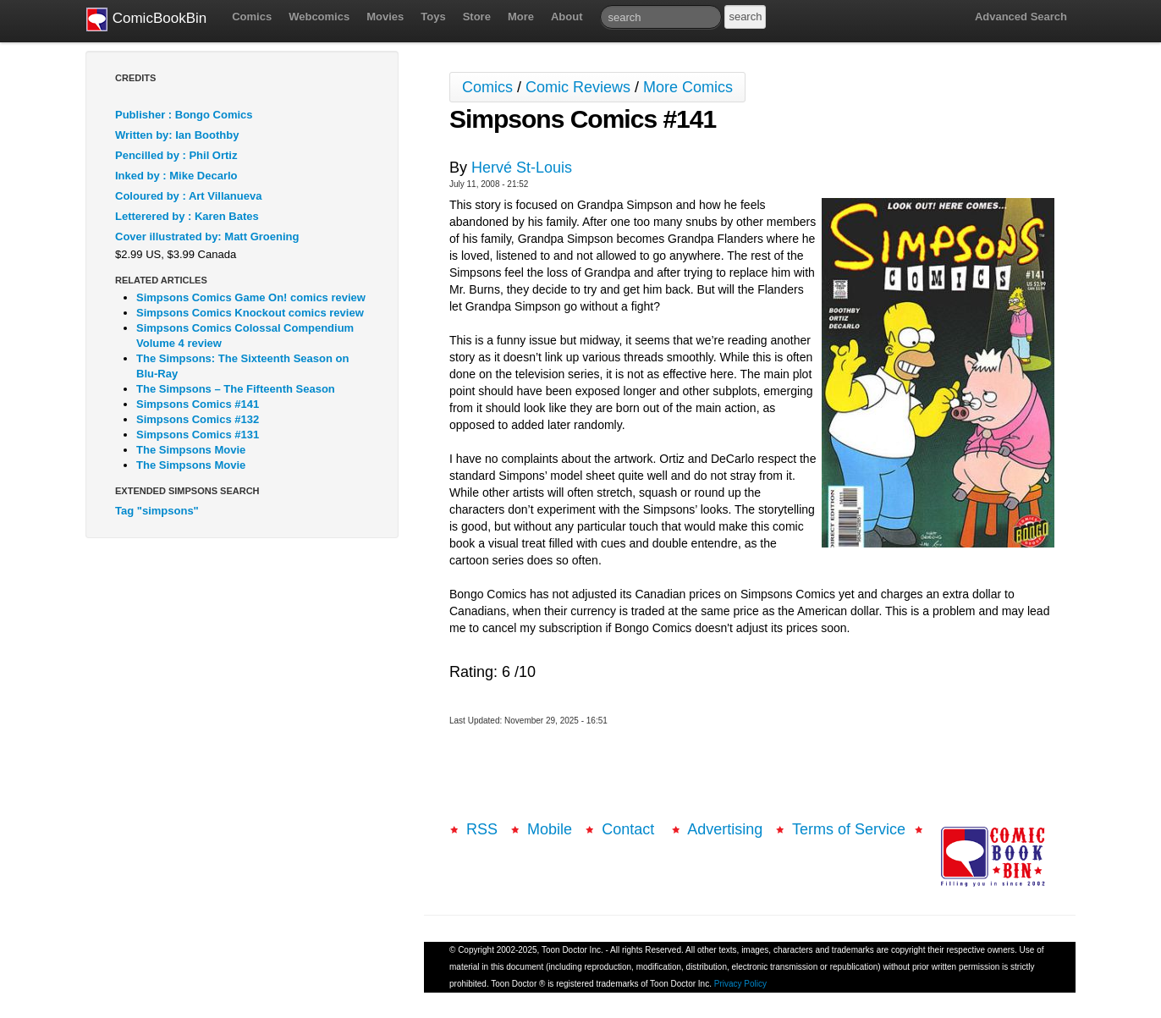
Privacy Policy (740, 983)
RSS (482, 829)
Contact (630, 829)
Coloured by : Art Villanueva (188, 196)
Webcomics (319, 16)
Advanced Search (1021, 16)
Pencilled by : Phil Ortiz (176, 155)
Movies (385, 16)
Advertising (724, 829)
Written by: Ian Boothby (177, 135)
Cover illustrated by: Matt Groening (207, 236)
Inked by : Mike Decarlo (176, 175)
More (521, 16)
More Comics (688, 87)
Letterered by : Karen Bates (187, 216)
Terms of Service (848, 829)
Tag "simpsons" (157, 510)
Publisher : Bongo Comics (184, 114)
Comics (252, 16)
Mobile (549, 829)
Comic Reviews (577, 87)
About (567, 16)
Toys (433, 16)
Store (477, 16)
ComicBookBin (146, 19)
